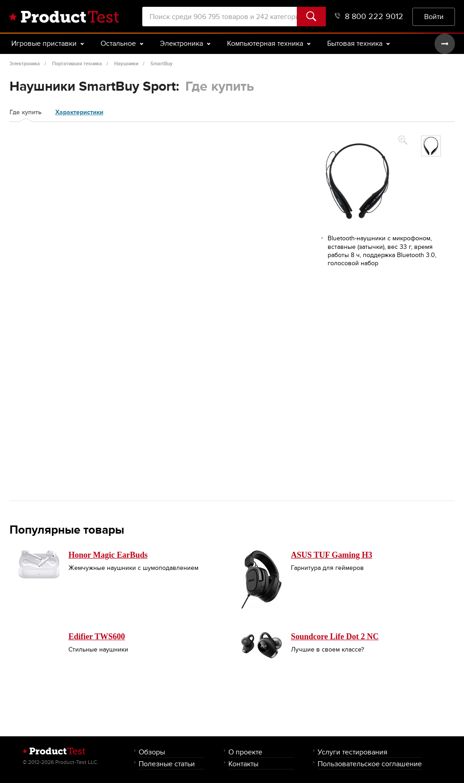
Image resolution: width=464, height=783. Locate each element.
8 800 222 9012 (369, 16)
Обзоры (152, 752)
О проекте (245, 752)
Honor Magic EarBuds (108, 554)
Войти (434, 16)
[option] (431, 146)
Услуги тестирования (352, 752)
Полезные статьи (167, 763)
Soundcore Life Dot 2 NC (335, 636)
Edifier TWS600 (96, 636)
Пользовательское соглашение (370, 763)
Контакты (243, 763)
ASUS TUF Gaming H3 (331, 554)
